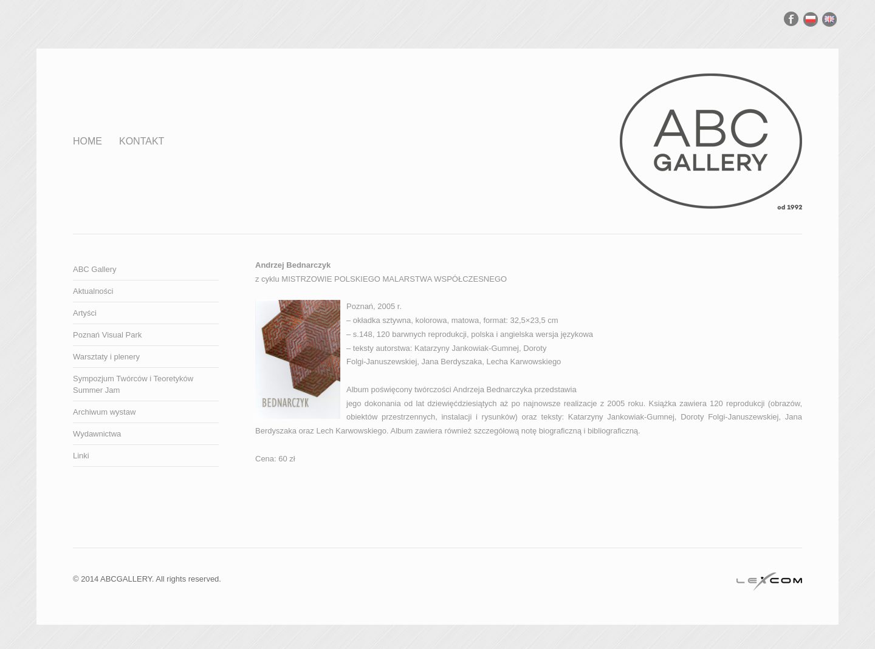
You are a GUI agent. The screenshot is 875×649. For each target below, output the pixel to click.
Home (87, 141)
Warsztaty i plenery (106, 356)
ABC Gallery (95, 269)
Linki (81, 455)
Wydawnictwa (97, 433)
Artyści (85, 313)
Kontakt (141, 141)
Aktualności (93, 291)
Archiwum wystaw (104, 411)
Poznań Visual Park (107, 334)
